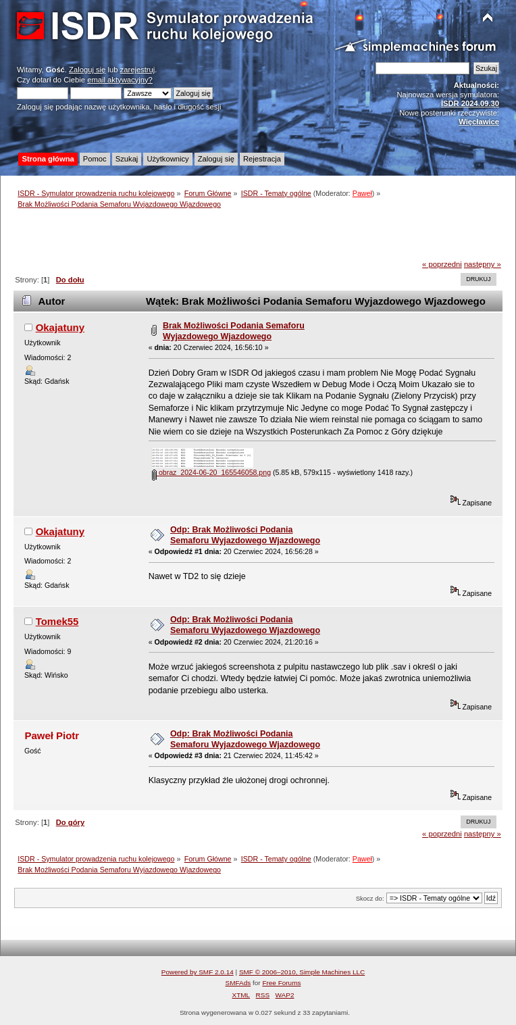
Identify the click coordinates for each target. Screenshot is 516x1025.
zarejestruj (137, 70)
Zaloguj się (87, 70)
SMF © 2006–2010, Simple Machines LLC (302, 972)
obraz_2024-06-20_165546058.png (211, 472)
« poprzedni (442, 264)
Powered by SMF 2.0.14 (197, 972)
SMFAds (238, 982)
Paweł (362, 193)
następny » (482, 264)
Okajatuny (60, 327)
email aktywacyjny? (120, 80)
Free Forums (281, 982)
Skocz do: (370, 898)
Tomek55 (57, 621)
